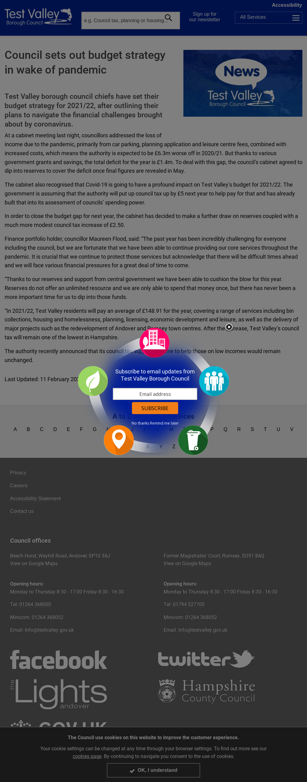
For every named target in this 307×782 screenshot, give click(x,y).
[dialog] (153, 391)
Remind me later (164, 423)
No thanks (140, 423)
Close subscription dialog (229, 327)
